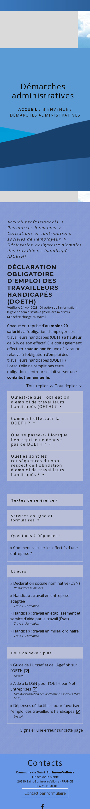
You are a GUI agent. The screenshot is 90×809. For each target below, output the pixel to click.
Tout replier (40, 385)
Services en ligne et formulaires (32, 517)
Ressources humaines (32, 227)
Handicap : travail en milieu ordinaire (46, 631)
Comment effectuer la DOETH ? (35, 421)
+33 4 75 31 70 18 (45, 786)
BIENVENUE (55, 109)
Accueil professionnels (33, 222)
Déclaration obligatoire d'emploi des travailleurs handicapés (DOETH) (44, 250)
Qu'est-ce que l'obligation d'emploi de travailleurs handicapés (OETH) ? (40, 402)
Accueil (28, 109)
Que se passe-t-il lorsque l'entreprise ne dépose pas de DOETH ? (39, 439)
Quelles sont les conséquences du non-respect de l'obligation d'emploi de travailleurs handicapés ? (38, 465)
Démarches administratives (45, 115)
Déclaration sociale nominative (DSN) (46, 583)
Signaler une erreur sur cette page (51, 730)
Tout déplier (69, 385)
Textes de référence (33, 500)
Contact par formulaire (45, 793)
